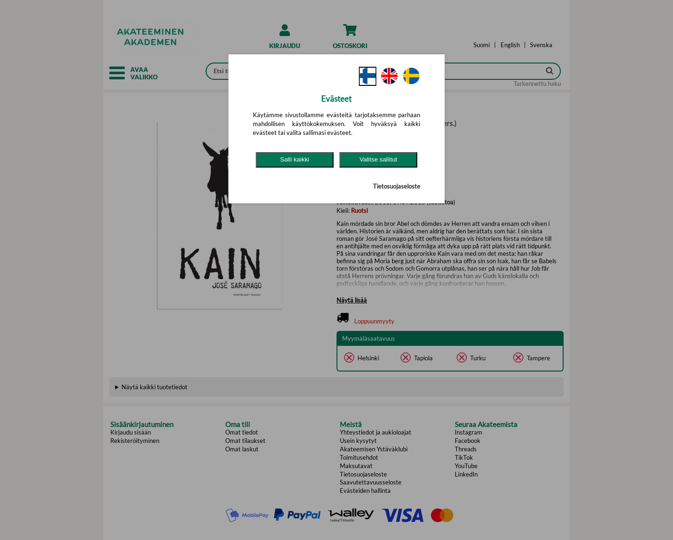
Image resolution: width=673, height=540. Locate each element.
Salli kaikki (294, 159)
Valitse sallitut (378, 159)
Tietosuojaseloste (396, 186)
